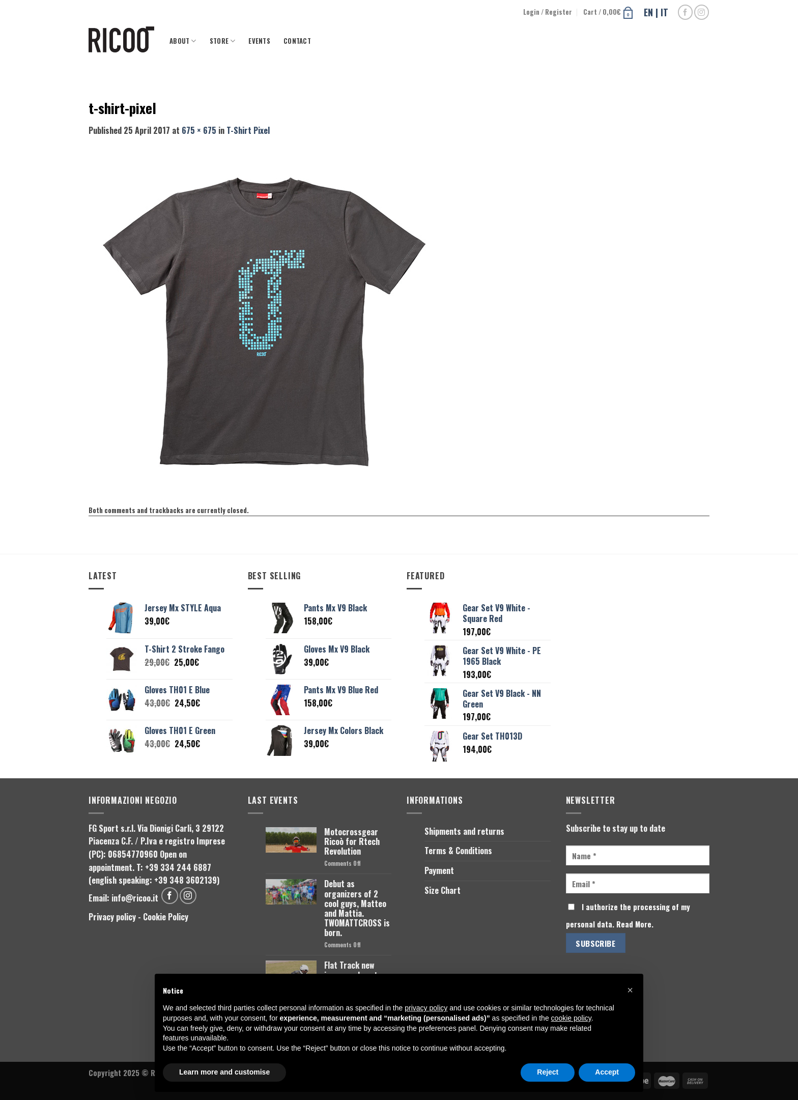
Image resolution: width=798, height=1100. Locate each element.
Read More (633, 924)
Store (223, 41)
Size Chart (442, 890)
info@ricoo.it (134, 898)
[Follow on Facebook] (685, 12)
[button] (630, 990)
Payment (439, 870)
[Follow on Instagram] (701, 12)
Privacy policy (112, 917)
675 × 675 (199, 130)
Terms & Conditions (458, 850)
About (182, 41)
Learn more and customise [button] (224, 1072)
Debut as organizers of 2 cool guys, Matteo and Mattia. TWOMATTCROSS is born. (357, 908)
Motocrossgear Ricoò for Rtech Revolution (352, 842)
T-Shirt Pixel (248, 130)
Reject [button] (547, 1072)
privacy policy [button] (426, 1008)
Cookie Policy (165, 917)
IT (664, 12)
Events (259, 41)
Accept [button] (607, 1072)
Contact (297, 41)
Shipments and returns (464, 831)
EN (648, 12)
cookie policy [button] (571, 1018)
